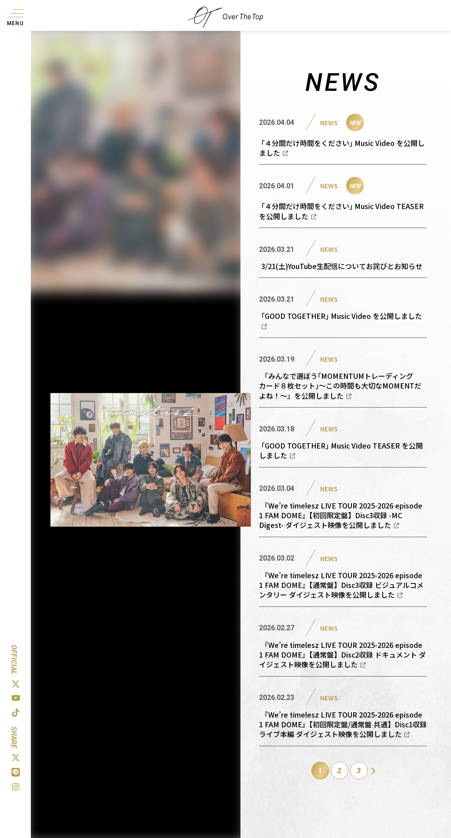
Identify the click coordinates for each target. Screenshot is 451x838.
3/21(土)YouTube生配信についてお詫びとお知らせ (341, 266)
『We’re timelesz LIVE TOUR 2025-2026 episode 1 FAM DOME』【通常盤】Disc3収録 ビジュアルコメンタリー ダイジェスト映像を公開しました (341, 585)
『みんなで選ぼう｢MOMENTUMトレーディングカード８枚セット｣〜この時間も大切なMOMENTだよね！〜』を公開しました (340, 385)
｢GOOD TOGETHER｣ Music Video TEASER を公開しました (341, 450)
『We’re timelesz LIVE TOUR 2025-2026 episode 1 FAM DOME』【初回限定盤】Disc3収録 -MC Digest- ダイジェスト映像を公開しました (340, 515)
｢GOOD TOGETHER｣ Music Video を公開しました (341, 320)
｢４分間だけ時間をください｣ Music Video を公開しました (342, 148)
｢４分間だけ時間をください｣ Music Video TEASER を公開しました (341, 211)
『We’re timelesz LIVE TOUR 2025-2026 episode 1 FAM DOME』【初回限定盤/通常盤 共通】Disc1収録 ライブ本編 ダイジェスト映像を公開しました (343, 724)
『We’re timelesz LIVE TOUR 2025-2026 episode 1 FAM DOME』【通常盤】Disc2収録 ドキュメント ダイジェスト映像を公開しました (342, 655)
